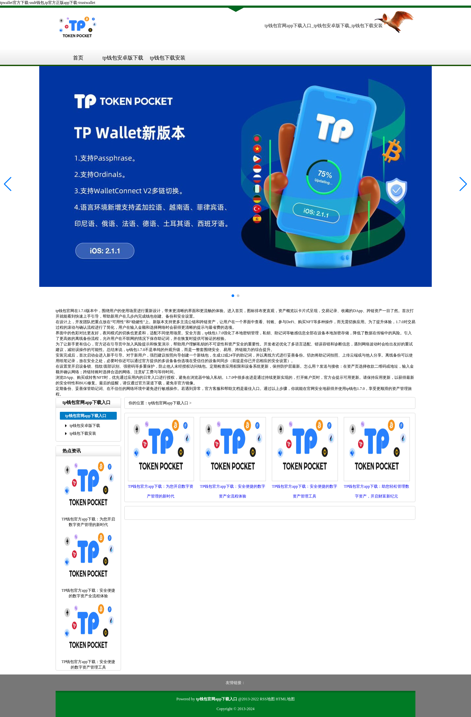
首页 (78, 58)
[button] (463, 184)
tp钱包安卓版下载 (122, 58)
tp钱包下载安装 (167, 58)
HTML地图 (285, 699)
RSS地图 (267, 699)
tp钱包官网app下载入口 (168, 403)
